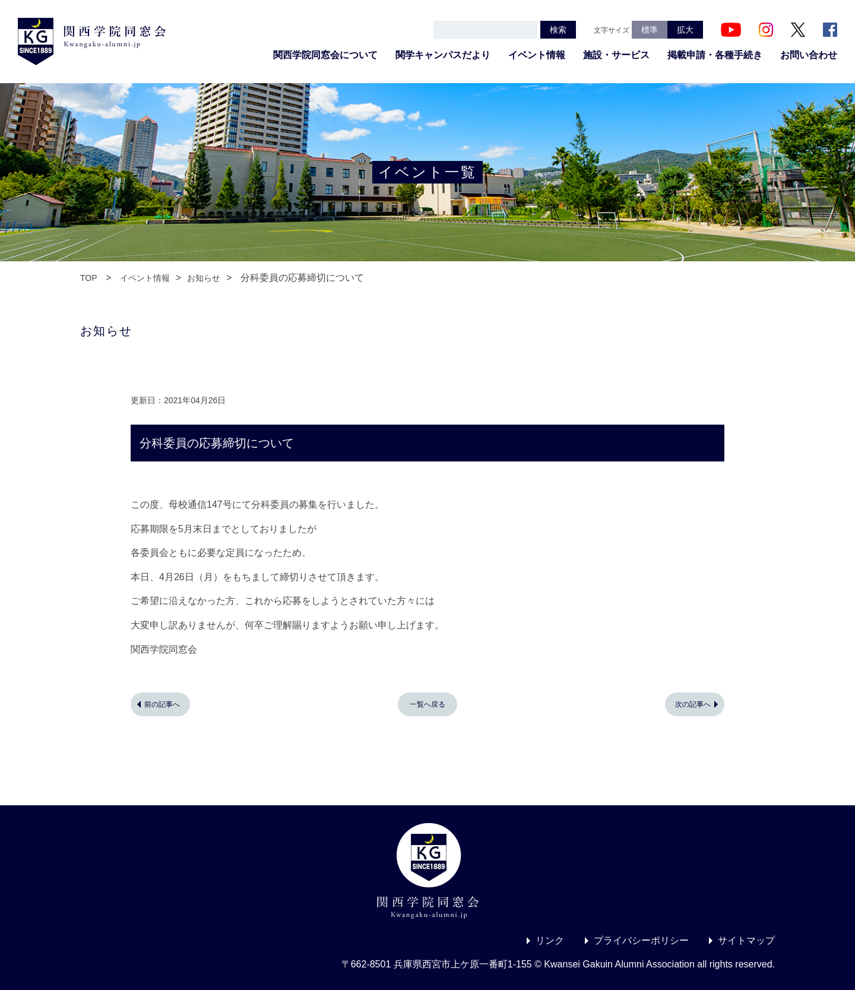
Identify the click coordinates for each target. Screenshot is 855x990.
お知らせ (203, 278)
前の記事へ (162, 704)
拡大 (685, 29)
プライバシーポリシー (641, 940)
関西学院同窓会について (325, 55)
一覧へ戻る (427, 704)
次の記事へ (693, 704)
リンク (550, 940)
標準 (649, 29)
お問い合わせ (808, 55)
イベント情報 (536, 55)
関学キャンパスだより (442, 55)
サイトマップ (746, 940)
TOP (88, 278)
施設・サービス (616, 55)
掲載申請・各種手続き (714, 55)
